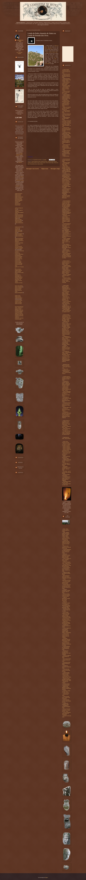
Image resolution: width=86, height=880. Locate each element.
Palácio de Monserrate (19, 196)
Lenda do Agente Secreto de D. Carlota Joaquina (66, 153)
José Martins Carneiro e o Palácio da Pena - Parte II (66, 426)
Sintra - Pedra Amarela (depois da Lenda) (65, 530)
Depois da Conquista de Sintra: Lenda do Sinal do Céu (66, 108)
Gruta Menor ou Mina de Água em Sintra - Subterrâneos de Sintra (66, 619)
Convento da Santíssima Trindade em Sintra (66, 666)
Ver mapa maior (30, 156)
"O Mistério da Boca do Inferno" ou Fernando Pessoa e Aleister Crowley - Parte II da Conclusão (66, 280)
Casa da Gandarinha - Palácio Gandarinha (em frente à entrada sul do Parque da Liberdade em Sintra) (66, 255)
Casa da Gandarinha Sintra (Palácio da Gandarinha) (66, 713)
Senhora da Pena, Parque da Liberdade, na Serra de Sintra (66, 595)
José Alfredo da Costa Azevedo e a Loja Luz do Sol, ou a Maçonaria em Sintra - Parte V (66, 399)
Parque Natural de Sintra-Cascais (19, 154)
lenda (55, 58)
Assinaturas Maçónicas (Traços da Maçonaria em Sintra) (66, 639)
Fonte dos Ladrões (18, 257)
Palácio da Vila (17, 295)
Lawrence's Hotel (18, 301)
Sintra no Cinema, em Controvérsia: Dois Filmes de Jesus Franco (66, 450)
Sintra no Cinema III (66, 448)
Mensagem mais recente (32, 168)
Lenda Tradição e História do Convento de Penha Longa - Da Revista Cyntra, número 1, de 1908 (66, 246)
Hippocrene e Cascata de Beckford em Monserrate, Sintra (66, 622)
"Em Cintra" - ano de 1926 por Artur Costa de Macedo (66, 472)
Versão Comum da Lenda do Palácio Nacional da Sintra (66, 145)
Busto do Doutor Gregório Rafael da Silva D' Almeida (18, 270)
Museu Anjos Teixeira (19, 285)
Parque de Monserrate (19, 215)
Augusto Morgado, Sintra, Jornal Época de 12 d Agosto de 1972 (66, 310)
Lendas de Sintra (31, 162)
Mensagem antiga (55, 168)
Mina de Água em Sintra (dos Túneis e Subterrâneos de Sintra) (66, 576)
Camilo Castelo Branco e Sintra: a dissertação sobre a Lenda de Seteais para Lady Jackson (66, 288)
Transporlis (17, 185)
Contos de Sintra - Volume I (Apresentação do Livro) (66, 701)
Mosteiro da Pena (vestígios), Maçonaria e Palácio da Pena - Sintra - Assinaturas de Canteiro (66, 680)
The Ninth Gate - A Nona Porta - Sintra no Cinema (66, 464)
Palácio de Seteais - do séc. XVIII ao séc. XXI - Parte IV (66, 92)
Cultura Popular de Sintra (36, 161)
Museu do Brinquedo (19, 292)
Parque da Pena (18, 195)
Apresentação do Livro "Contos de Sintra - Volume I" (66, 372)
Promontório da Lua (33, 164)
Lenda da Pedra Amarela (52, 161)
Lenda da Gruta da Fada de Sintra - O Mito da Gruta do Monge (66, 133)
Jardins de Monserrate (19, 222)
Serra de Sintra (40, 164)
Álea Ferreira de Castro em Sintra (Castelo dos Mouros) (66, 615)
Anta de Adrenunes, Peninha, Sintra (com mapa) (66, 160)
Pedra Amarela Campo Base (52, 52)
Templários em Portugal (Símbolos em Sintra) (66, 625)
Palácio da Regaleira (19, 233)
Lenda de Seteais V (66, 94)
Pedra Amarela (42, 162)
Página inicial (44, 168)
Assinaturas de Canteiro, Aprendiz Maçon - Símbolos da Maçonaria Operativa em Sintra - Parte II (66, 383)
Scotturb (21, 176)
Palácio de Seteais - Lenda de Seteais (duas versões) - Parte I (66, 79)
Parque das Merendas (19, 214)
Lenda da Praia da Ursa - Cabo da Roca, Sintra (66, 111)
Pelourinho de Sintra (18, 282)
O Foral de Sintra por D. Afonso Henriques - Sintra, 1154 (66, 224)
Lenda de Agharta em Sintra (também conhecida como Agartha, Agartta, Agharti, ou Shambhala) (66, 630)
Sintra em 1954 (66, 458)
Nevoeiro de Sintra (66, 608)
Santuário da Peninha (19, 247)
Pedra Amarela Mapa (49, 162)
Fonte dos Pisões (18, 261)
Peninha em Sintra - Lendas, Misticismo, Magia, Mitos (66, 163)
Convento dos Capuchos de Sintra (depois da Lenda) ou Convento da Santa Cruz (66, 542)
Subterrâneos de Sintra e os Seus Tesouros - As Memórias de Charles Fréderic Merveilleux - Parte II (66, 324)
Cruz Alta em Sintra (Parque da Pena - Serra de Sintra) (66, 582)
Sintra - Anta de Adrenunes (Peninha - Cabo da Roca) (66, 538)
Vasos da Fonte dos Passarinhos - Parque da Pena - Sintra (66, 710)
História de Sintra (44, 161)
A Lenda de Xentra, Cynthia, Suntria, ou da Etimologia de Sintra (66, 175)
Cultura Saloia (47, 63)
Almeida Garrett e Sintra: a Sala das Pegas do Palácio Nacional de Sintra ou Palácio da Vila (66, 293)
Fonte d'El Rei (17, 259)
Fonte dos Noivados (18, 256)
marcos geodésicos (48, 48)
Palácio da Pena (18, 194)
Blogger (46, 877)
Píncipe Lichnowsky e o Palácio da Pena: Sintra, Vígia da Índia (66, 302)
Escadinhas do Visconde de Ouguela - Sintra (66, 706)
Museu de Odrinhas (18, 286)
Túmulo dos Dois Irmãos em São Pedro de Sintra (66, 670)
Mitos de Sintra (37, 162)
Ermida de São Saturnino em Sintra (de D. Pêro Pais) (66, 547)
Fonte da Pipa (17, 253)
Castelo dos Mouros (18, 193)
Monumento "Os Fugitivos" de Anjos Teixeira (18, 280)
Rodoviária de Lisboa (20, 180)
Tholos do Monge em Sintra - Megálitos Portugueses (66, 559)
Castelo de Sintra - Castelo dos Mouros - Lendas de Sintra (66, 673)
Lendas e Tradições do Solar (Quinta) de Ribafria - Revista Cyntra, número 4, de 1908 (66, 240)
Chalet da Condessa (18, 248)
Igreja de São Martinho (19, 238)
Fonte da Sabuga (18, 262)
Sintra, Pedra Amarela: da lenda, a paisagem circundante (66, 167)
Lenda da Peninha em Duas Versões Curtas (66, 118)
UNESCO (20, 162)
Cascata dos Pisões (18, 300)
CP (21, 171)
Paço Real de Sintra (18, 199)
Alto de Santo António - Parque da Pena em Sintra (66, 660)
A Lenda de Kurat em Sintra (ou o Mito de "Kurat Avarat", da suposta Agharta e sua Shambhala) (66, 191)
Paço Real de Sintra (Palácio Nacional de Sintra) (66, 663)
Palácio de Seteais (18, 198)
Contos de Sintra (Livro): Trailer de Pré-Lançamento (66, 697)
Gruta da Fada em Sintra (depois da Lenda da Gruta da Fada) (66, 565)
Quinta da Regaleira (18, 200)
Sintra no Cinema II (66, 447)
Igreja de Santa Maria (19, 239)
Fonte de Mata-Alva (18, 258)
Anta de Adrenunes (18, 246)
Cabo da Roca (17, 204)
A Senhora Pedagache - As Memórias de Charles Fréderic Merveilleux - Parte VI (66, 348)
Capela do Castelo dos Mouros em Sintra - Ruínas (66, 573)
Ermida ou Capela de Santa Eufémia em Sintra (66, 656)
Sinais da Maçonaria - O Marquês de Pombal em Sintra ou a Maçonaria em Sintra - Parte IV (66, 393)
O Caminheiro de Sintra (20, 41)
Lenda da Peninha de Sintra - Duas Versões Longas (66, 115)
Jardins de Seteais (18, 221)
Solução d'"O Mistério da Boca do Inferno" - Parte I (66, 275)
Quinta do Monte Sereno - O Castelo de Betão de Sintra (66, 251)
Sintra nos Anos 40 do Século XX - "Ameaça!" (66, 454)
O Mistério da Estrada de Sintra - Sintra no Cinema (66, 461)
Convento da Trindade (19, 242)
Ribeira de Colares (18, 303)
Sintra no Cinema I (66, 446)
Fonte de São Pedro (18, 263)
